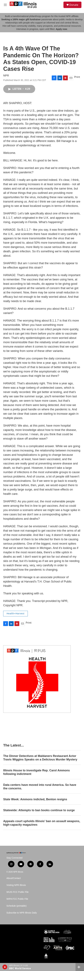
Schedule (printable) (16, 906)
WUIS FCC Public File (17, 892)
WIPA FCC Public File (17, 899)
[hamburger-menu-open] (5, 5)
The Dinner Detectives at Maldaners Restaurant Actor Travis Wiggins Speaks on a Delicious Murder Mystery (40, 757)
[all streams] (79, 967)
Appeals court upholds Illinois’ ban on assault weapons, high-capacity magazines (41, 823)
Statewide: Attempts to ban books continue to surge (39, 810)
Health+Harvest (15, 613)
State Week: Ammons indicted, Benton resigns (35, 799)
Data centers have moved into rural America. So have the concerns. (39, 786)
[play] (5, 967)
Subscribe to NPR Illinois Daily (21, 913)
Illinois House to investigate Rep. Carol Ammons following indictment (36, 772)
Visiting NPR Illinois (16, 885)
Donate (73, 4)
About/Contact (13, 878)
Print (77, 77)
